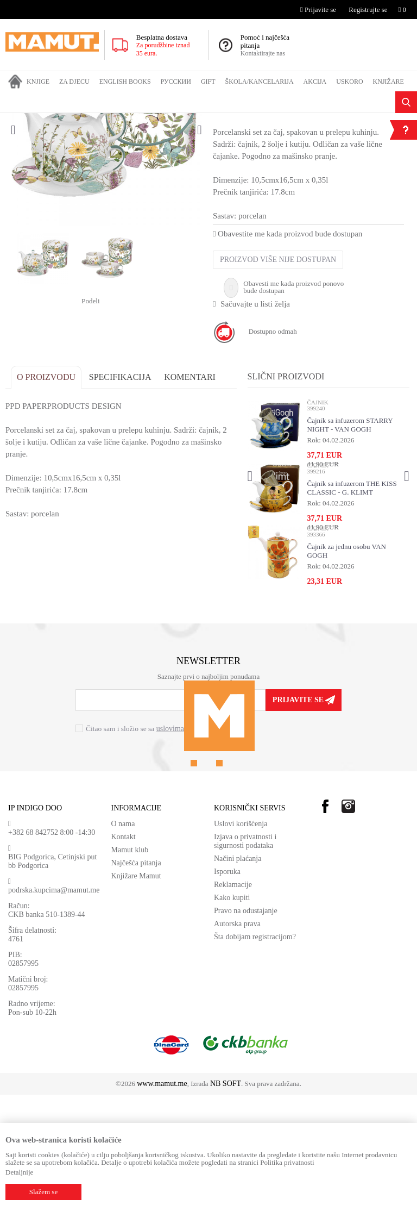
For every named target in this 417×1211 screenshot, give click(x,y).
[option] (106, 246)
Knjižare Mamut (136, 992)
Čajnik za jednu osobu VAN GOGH (346, 666)
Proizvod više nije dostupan (278, 375)
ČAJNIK (139, 120)
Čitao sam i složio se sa (151, 844)
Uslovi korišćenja (240, 940)
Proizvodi (50, 120)
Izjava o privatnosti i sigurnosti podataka (245, 957)
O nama (123, 940)
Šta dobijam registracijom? (255, 1053)
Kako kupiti (232, 1014)
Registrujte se (368, 9)
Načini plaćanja (237, 975)
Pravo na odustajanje (245, 1027)
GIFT (77, 120)
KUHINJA (106, 120)
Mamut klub (130, 966)
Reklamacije (233, 1001)
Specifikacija (120, 492)
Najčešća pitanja (136, 979)
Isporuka (227, 988)
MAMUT (17, 120)
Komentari (190, 492)
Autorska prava (237, 1040)
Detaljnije (19, 1172)
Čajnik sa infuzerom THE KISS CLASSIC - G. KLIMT (351, 603)
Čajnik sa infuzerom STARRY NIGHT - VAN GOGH (350, 540)
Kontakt (123, 953)
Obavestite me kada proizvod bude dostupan (287, 349)
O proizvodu (46, 492)
